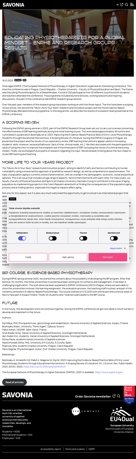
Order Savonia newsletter (93, 396)
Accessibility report (51, 449)
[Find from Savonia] (126, 5)
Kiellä (28, 257)
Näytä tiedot (116, 248)
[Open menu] (132, 4)
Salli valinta (68, 257)
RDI (24, 80)
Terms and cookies (75, 449)
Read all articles (15, 382)
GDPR (92, 449)
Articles (18, 80)
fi (117, 4)
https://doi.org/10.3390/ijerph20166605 (45, 366)
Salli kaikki (108, 257)
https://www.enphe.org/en (109, 372)
